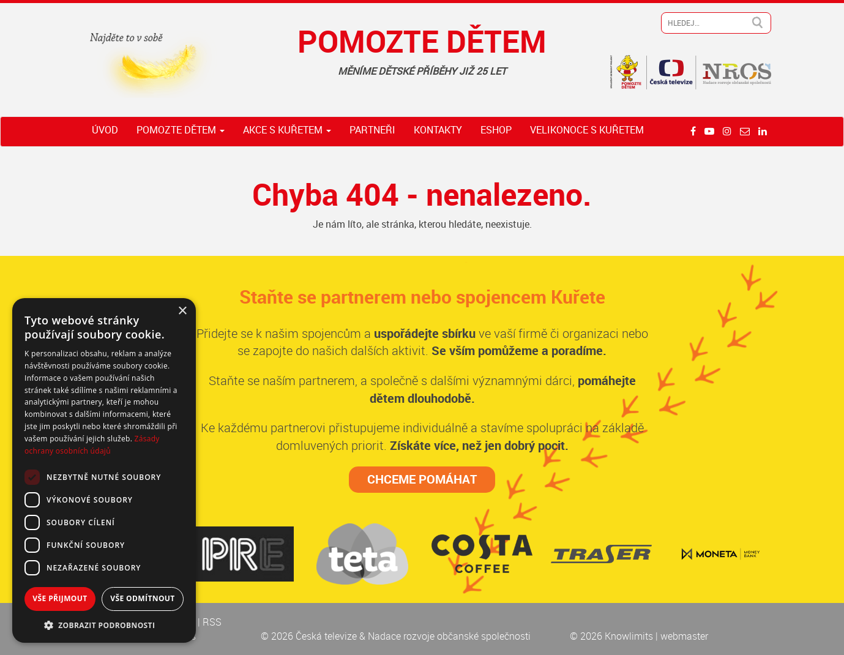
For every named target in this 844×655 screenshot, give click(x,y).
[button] (104, 625)
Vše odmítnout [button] (142, 598)
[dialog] (104, 470)
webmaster (684, 636)
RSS (212, 622)
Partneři (372, 130)
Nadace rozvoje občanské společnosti (449, 636)
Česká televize (327, 636)
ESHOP (496, 130)
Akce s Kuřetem (287, 130)
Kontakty (438, 130)
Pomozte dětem (180, 130)
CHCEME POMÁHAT (422, 479)
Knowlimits (629, 636)
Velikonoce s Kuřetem (587, 130)
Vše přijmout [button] (59, 598)
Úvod (105, 130)
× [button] (182, 311)
